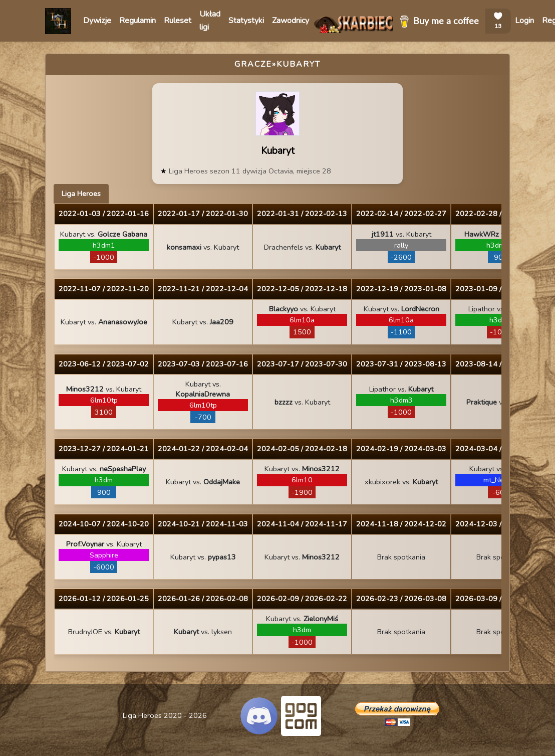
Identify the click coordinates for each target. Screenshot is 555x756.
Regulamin (137, 20)
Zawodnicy (290, 20)
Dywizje (97, 20)
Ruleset (177, 20)
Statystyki (246, 20)
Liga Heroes (81, 193)
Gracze (253, 64)
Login (524, 20)
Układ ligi (209, 21)
